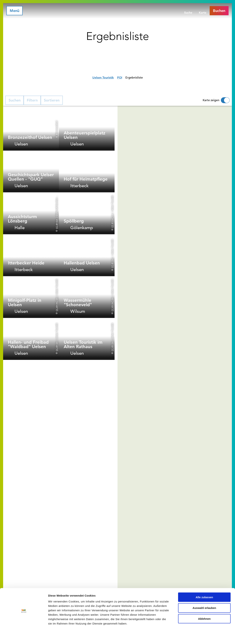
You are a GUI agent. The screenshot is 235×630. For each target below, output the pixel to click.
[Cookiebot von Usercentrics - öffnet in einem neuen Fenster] (24, 623)
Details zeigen (195, 622)
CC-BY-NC (112, 262)
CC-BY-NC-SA (112, 221)
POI (119, 77)
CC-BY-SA (56, 224)
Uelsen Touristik (103, 77)
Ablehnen (204, 603)
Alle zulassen (204, 581)
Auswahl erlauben (204, 592)
